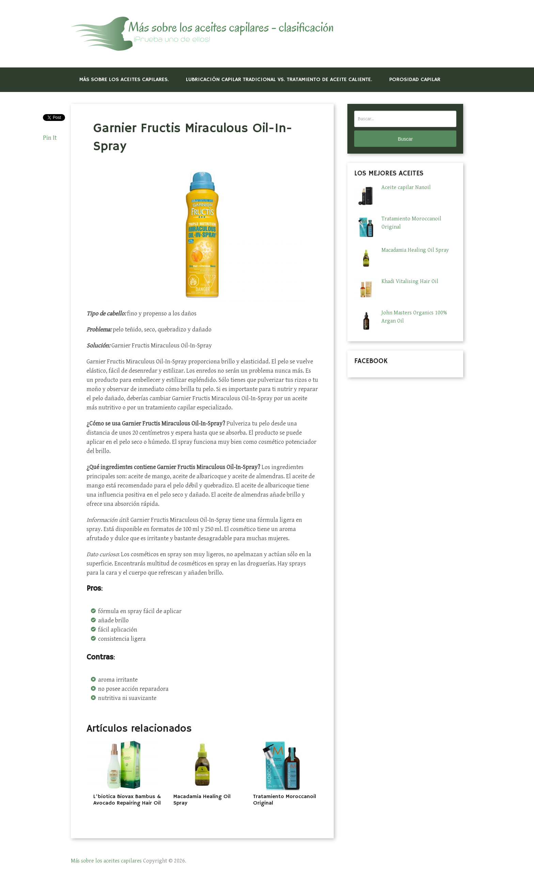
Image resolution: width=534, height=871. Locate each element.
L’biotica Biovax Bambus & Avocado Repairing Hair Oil (127, 800)
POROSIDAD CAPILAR (414, 79)
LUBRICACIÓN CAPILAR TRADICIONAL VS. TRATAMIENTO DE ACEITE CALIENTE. (279, 79)
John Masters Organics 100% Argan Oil (414, 317)
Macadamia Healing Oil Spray (202, 800)
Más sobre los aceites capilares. (124, 79)
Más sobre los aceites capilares (106, 861)
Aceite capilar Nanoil (406, 187)
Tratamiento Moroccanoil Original (284, 800)
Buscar (405, 139)
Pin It (50, 137)
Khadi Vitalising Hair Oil (409, 281)
